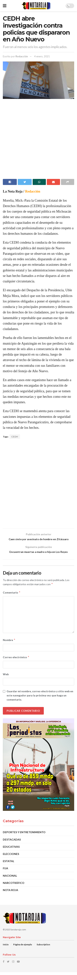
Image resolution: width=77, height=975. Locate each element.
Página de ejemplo (22, 947)
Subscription (43, 947)
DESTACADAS (12, 842)
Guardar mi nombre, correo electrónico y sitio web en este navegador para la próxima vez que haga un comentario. (40, 698)
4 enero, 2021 (42, 56)
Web (6, 677)
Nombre (9, 643)
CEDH (14, 436)
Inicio (6, 947)
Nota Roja (10, 893)
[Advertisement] (38, 140)
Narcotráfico (13, 885)
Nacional (10, 878)
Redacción (21, 56)
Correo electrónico (16, 660)
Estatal (8, 864)
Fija (5, 871)
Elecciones (11, 856)
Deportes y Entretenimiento (24, 835)
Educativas (11, 849)
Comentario (12, 595)
